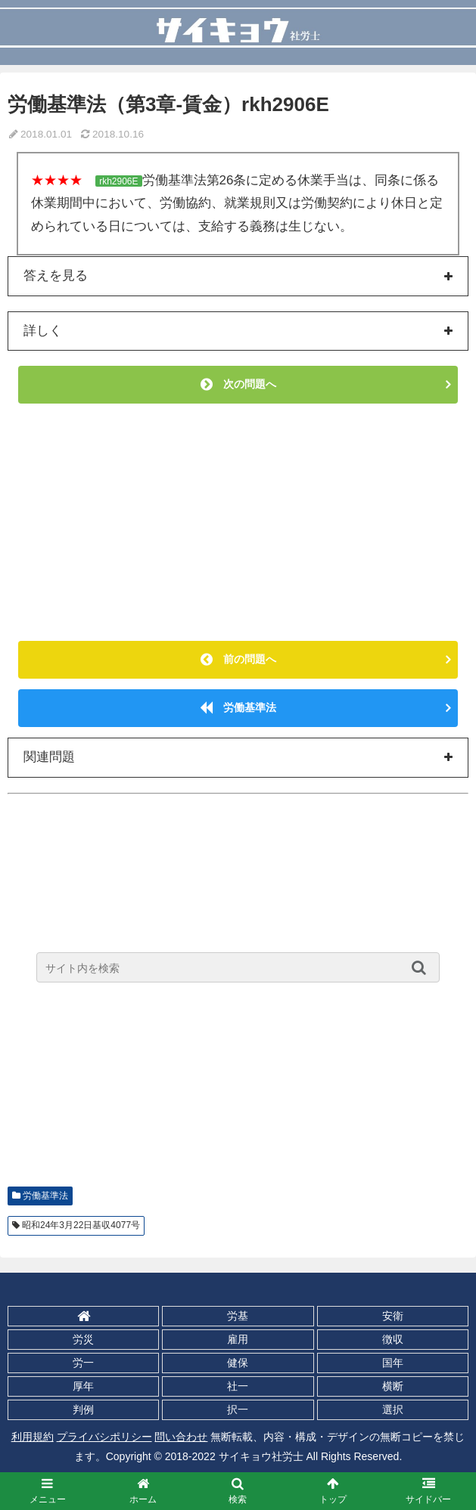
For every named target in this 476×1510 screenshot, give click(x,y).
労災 (83, 1339)
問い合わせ (180, 1437)
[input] (237, 967)
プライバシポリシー (104, 1437)
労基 (237, 1316)
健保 (237, 1363)
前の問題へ (238, 659)
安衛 (392, 1316)
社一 (237, 1386)
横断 (392, 1386)
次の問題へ (238, 384)
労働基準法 (238, 707)
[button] (423, 967)
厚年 (83, 1386)
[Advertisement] (238, 522)
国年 (392, 1363)
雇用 (237, 1339)
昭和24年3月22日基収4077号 (81, 1225)
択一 (237, 1409)
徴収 (392, 1339)
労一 (83, 1363)
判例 (83, 1409)
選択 (392, 1409)
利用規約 (32, 1437)
